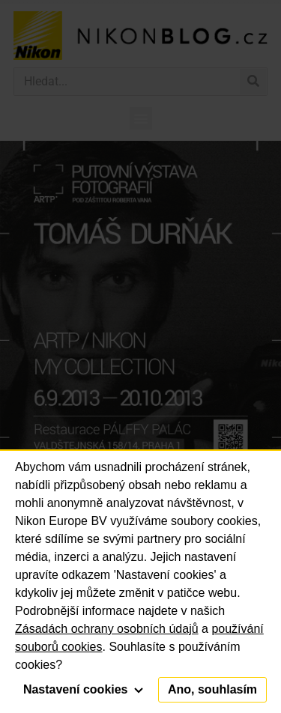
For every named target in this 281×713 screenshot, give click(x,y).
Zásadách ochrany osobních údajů (107, 628)
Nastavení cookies (83, 689)
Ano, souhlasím (212, 689)
